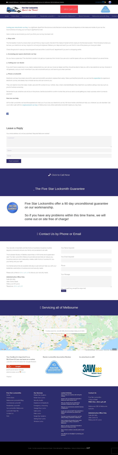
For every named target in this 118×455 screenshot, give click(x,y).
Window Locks (38, 421)
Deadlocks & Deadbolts (41, 403)
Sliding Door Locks (40, 419)
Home (8, 395)
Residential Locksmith (13, 405)
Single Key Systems (40, 416)
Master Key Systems (40, 395)
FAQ (7, 416)
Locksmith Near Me (12, 411)
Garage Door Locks (40, 408)
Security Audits (38, 400)
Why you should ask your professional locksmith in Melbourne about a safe (70, 403)
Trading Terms (67, 448)
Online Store (10, 397)
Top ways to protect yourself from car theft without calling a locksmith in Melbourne (71, 417)
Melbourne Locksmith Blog (14, 400)
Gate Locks (37, 411)
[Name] (59, 150)
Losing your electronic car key (17, 27)
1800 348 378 (24, 272)
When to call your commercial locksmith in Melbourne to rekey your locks (71, 426)
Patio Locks (37, 413)
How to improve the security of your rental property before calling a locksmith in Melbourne (71, 422)
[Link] (22, 9)
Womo (23, 372)
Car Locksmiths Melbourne (14, 408)
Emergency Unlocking (41, 405)
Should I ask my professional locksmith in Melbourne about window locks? (71, 399)
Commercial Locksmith (13, 403)
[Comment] (59, 141)
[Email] (59, 156)
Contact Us (9, 413)
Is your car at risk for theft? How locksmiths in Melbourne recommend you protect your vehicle (72, 412)
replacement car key (30, 105)
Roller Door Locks (39, 397)
